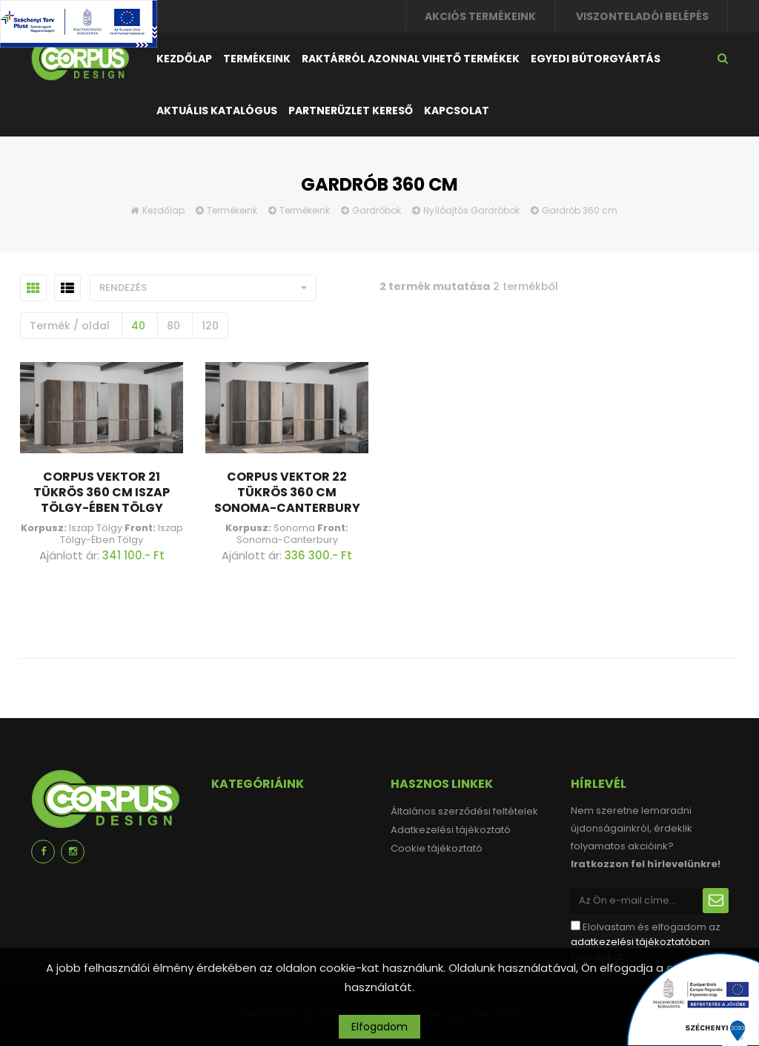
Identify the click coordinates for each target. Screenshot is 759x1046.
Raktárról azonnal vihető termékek (411, 58)
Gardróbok (376, 210)
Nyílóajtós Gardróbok (471, 210)
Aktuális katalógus (216, 110)
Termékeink (257, 58)
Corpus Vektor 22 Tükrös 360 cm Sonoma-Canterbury (287, 492)
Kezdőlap (184, 58)
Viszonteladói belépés (642, 16)
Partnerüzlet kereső (350, 110)
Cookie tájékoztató (437, 848)
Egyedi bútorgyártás (595, 58)
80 (173, 325)
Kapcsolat (456, 110)
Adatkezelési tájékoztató (451, 830)
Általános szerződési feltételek (464, 811)
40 (138, 325)
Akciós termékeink (480, 16)
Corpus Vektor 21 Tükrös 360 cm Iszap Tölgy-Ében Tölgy (101, 492)
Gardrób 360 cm (579, 210)
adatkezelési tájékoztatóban (640, 942)
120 (210, 325)
